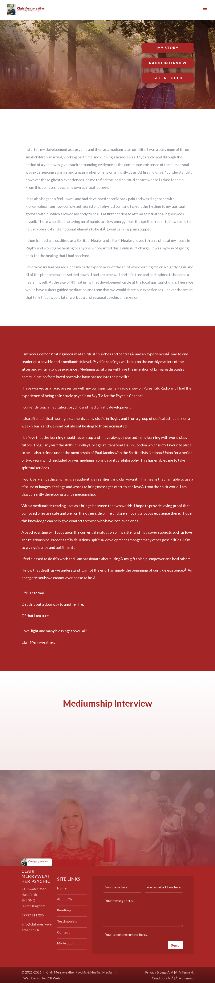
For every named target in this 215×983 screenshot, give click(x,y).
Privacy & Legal (156, 972)
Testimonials (67, 921)
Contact (63, 932)
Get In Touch (168, 78)
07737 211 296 (32, 915)
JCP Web (53, 978)
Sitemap (188, 978)
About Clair (66, 899)
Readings (64, 910)
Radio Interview (168, 63)
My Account (66, 943)
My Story (168, 48)
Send (175, 945)
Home (61, 888)
